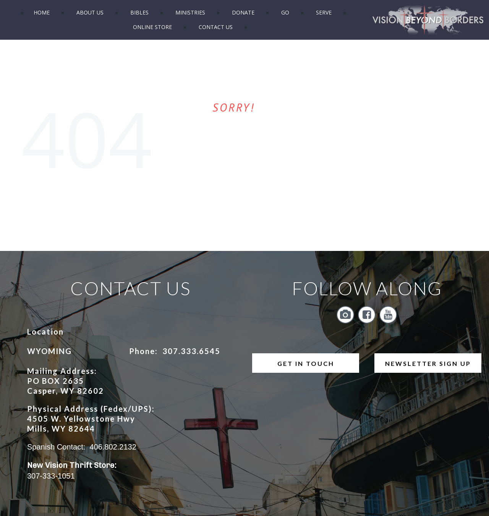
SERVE (324, 12)
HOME (42, 12)
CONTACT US (216, 27)
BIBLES (139, 12)
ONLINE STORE (152, 27)
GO (285, 12)
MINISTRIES (190, 12)
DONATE (243, 12)
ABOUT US (90, 12)
